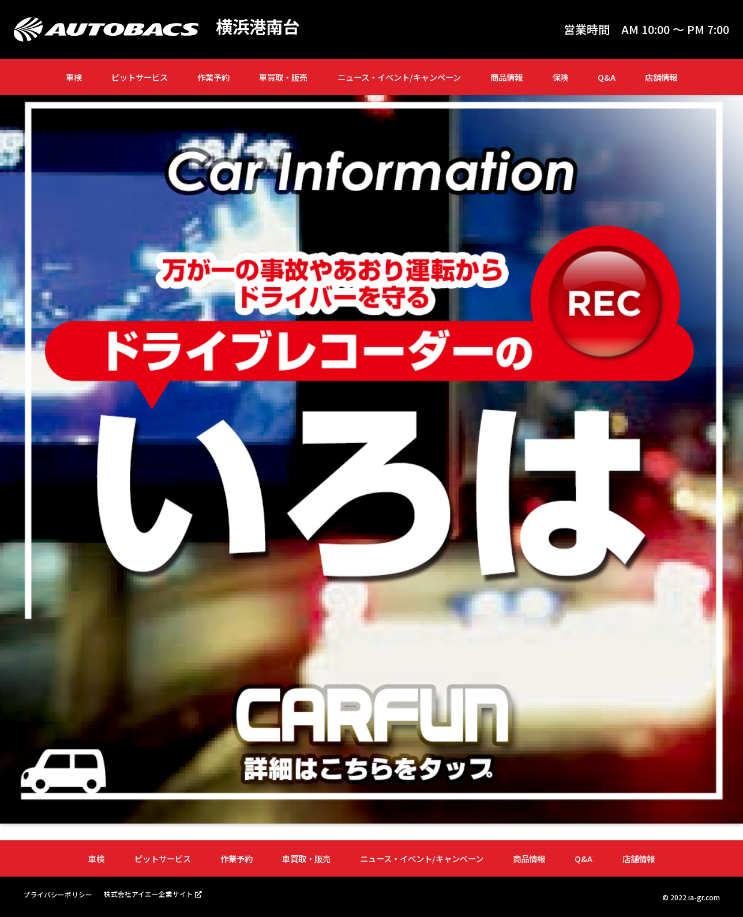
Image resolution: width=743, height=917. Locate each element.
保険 (560, 77)
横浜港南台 (259, 26)
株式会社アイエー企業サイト (148, 894)
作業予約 (213, 77)
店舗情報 (661, 77)
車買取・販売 (283, 77)
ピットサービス (139, 77)
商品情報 (506, 77)
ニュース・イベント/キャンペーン (399, 77)
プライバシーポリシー (57, 894)
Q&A (607, 77)
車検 (74, 77)
